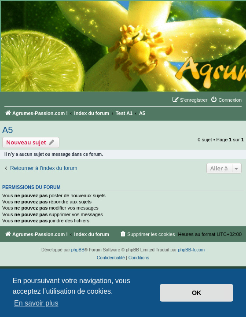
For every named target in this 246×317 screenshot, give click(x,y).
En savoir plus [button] (36, 303)
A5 (7, 130)
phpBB (77, 249)
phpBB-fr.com (191, 249)
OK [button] (197, 292)
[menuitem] (226, 100)
